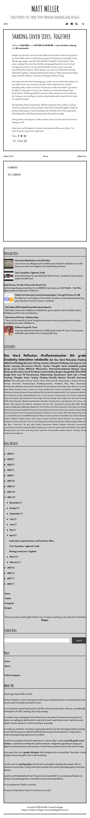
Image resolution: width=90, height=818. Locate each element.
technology (18, 362)
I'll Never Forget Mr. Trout (26, 327)
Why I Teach (13, 424)
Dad (34, 392)
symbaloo (7, 433)
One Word (12, 355)
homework (64, 427)
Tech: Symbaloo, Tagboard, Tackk (30, 272)
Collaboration (49, 389)
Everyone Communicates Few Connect (62, 395)
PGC (28, 410)
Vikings (41, 421)
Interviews (44, 401)
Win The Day (24, 424)
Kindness (29, 404)
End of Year (42, 395)
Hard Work (76, 398)
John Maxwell (16, 404)
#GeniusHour (42, 369)
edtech (7, 362)
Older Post (82, 156)
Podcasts (7, 413)
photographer (25, 764)
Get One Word (57, 359)
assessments (9, 427)
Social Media (64, 416)
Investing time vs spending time (61, 401)
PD (24, 374)
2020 (9, 475)
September (15, 513)
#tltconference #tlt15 (12, 386)
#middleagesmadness (45, 384)
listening (7, 430)
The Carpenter (76, 419)
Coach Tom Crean (36, 389)
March (13, 556)
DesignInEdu (69, 371)
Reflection (30, 355)
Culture (29, 392)
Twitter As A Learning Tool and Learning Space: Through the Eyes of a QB (47, 295)
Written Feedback (59, 424)
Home (5, 24)
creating (25, 427)
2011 (9, 578)
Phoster (38, 366)
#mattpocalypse (29, 384)
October (13, 508)
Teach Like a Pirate (76, 374)
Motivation (71, 359)
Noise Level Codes (79, 407)
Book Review (9, 389)
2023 (9, 459)
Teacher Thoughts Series (55, 366)
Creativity (10, 359)
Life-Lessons (27, 366)
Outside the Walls (20, 410)
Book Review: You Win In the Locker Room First (25, 285)
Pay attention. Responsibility (75, 410)
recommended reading (56, 430)
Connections (66, 389)
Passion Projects (58, 410)
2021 (9, 470)
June (12, 524)
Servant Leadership (52, 416)
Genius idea (18, 398)
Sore (71, 416)
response (69, 430)
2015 (9, 492)
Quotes (60, 413)
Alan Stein (24, 386)
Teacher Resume (64, 419)
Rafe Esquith (72, 413)
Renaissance (60, 374)
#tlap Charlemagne (78, 384)
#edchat (75, 381)
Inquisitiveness (34, 401)
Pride (20, 413)
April (12, 535)
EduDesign (64, 363)
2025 (9, 453)
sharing (72, 45)
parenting (29, 430)
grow (58, 427)
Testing (34, 377)
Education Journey (16, 395)
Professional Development (33, 413)
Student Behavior (79, 416)
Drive (6, 395)
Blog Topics (67, 386)
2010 (9, 584)
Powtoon (14, 413)
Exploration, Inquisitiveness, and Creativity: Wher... (32, 541)
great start (52, 427)
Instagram (9, 603)
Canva (83, 369)
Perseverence (32, 374)
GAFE (83, 371)
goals (45, 427)
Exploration (82, 395)
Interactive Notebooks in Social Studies (32, 260)
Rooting (33, 416)
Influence (25, 401)
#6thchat (30, 369)
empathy (39, 427)
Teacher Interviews (50, 419)
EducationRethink (30, 395)
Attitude (38, 386)
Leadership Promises (41, 404)
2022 (9, 464)
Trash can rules (32, 421)
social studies (18, 369)
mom (18, 430)
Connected (46, 371)
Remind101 (25, 416)
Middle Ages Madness (29, 407)
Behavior (75, 369)
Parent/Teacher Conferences (41, 410)
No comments (22, 48)
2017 (9, 481)
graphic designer (31, 752)
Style (33, 419)
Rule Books (40, 416)
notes (23, 430)
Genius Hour (8, 398)
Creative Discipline (19, 392)
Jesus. (80, 401)
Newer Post (8, 156)
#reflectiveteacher (54, 355)
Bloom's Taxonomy (79, 386)
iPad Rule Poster (74, 427)
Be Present (45, 386)
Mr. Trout (40, 407)
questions (43, 430)
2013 (9, 567)
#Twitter (29, 381)
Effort (78, 371)
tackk (14, 433)
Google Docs (56, 398)
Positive (65, 45)
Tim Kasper (22, 421)
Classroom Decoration (14, 371)
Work (33, 424)
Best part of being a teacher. (37, 363)
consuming (18, 427)
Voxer (63, 421)
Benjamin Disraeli (56, 386)
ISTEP (6, 401)
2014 (9, 497)
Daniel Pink (40, 392)
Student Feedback (11, 419)
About (7, 666)
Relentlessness (15, 416)
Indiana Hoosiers (15, 401)
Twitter (8, 598)
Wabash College (71, 421)
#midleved (59, 384)
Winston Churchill (66, 377)
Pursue (54, 413)
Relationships (46, 374)
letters (83, 427)
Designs (8, 608)
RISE (65, 413)
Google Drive (10, 374)
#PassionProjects (18, 381)
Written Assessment (43, 424)
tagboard (19, 433)
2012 (9, 573)
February (14, 562)
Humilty (83, 398)
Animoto (31, 386)
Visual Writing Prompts (52, 421)
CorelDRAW (76, 389)
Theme (15, 421)
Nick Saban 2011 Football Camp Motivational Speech (28, 307)
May (12, 530)
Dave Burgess (57, 371)
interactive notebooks (33, 359)
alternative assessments (76, 424)
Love (58, 45)
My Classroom (49, 407)
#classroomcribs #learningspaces (58, 381)
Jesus (75, 401)
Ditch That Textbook (68, 392)
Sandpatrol (33, 810)
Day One (47, 392)
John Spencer (75, 363)
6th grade (78, 355)
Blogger (44, 620)
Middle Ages (16, 407)
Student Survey (25, 419)
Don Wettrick (81, 392)
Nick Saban (68, 407)
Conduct (58, 389)
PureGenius (47, 413)
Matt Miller (45, 9)
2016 (9, 486)
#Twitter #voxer (39, 381)
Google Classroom (44, 398)
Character (54, 363)
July (12, 519)
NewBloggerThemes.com (60, 810)
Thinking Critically (48, 377)
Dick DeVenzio (56, 392)
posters (36, 430)
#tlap (66, 384)
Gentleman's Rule (30, 398)
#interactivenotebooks (59, 369)
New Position (59, 407)
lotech (13, 430)
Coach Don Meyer (32, 371)
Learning (16, 366)
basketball (73, 366)
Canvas (25, 389)
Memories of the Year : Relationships (22, 317)
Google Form (66, 398)
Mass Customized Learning (60, 404)
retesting (76, 430)
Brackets (18, 389)
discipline (32, 427)
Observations (9, 410)
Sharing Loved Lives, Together (41, 36)
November (15, 502)
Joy (23, 404)
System (39, 419)
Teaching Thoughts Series (17, 377)
